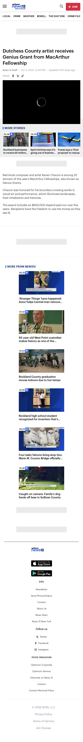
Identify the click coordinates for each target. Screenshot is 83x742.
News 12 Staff (10, 70)
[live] (73, 7)
